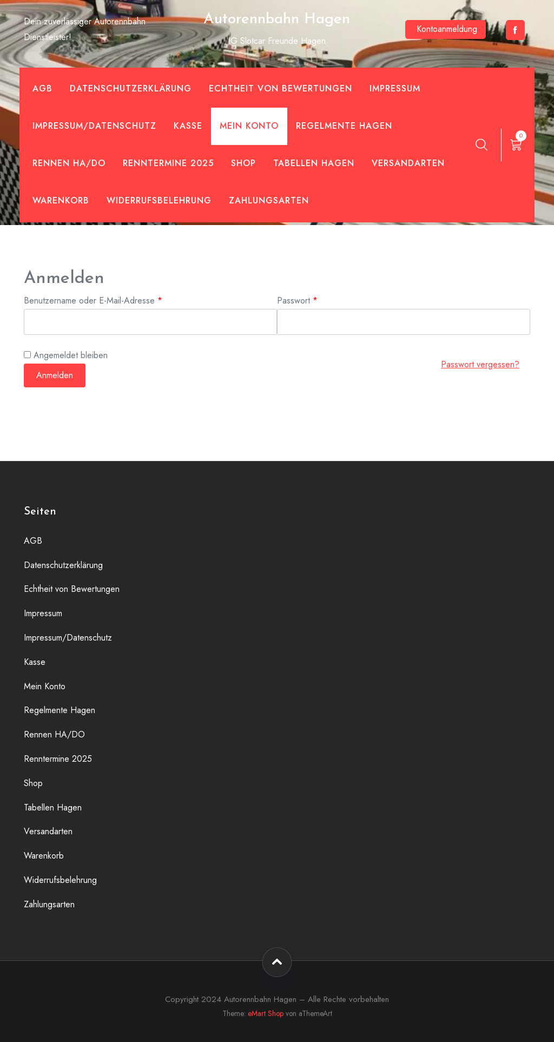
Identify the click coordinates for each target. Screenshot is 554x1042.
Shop (243, 163)
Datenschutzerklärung (131, 88)
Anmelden (54, 375)
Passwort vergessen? (480, 364)
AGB (42, 88)
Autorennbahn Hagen (276, 19)
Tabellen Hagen (313, 163)
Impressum (395, 88)
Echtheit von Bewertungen (280, 88)
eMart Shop (265, 1013)
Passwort (318, 300)
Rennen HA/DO (68, 163)
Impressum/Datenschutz (94, 126)
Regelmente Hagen (344, 126)
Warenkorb (60, 200)
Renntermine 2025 (168, 163)
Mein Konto (249, 126)
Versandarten (408, 163)
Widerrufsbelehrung (159, 200)
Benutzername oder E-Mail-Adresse (114, 300)
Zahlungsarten (269, 200)
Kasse (188, 126)
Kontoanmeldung (447, 29)
